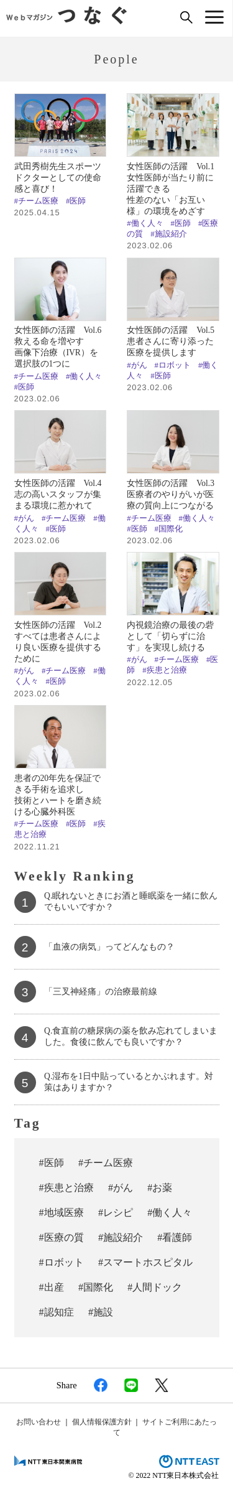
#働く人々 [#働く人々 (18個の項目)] (169, 1212)
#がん (137, 365)
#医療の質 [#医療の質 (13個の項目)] (61, 1237)
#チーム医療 (36, 201)
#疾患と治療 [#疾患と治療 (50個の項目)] (66, 1187)
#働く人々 (145, 223)
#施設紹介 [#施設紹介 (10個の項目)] (120, 1237)
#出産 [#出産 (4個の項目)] (51, 1287)
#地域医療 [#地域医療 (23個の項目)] (61, 1212)
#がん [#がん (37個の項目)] (120, 1187)
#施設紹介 (168, 234)
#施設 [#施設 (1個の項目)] (100, 1312)
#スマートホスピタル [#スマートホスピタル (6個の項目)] (145, 1262)
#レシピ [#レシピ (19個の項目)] (115, 1212)
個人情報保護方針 (102, 1422)
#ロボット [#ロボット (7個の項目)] (61, 1262)
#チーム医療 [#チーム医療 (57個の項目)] (105, 1162)
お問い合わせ (38, 1422)
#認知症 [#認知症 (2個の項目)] (56, 1312)
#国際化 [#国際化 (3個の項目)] (95, 1287)
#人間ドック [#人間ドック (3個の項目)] (154, 1287)
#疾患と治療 (164, 670)
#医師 (76, 201)
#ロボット (173, 365)
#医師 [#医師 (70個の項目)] (51, 1162)
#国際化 (169, 529)
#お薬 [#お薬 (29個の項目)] (159, 1187)
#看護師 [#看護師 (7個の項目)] (174, 1237)
